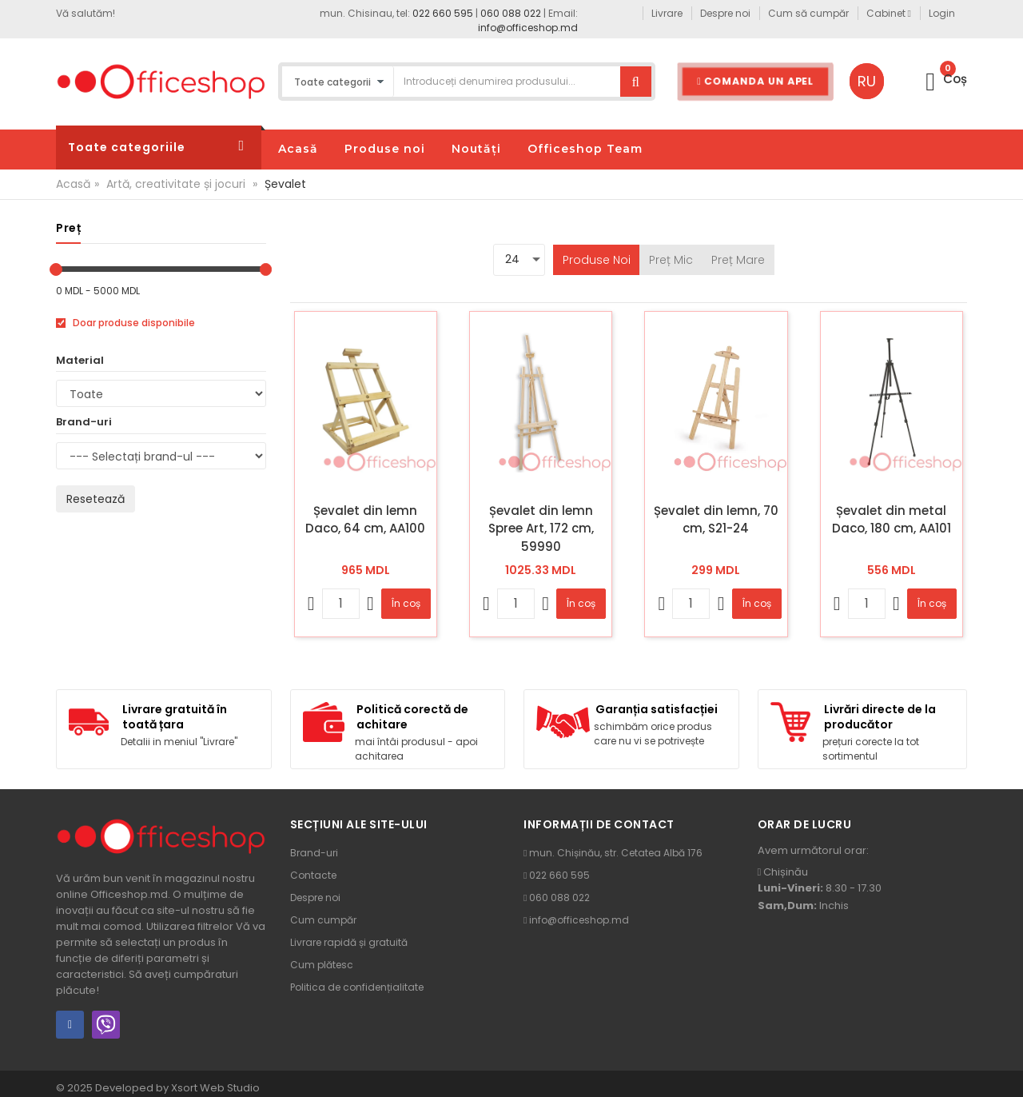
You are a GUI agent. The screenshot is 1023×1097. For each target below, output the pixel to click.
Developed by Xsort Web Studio (177, 1087)
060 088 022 (510, 13)
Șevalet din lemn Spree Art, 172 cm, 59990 (541, 528)
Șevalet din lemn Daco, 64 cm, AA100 (365, 519)
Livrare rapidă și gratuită (349, 942)
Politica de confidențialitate (357, 987)
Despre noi (315, 897)
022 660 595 (442, 13)
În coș (406, 603)
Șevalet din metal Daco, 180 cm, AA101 (891, 519)
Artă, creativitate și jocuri (175, 184)
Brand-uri (314, 853)
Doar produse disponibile (125, 323)
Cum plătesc (321, 964)
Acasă (73, 184)
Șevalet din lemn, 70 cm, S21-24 (716, 519)
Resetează (95, 499)
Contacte (313, 875)
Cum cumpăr (323, 920)
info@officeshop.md (528, 27)
